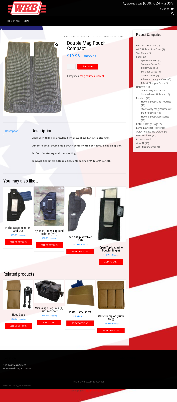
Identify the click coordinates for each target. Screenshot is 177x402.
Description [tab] (11, 130)
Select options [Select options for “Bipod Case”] (18, 325)
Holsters (140, 86)
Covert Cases (148, 75)
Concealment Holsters (153, 94)
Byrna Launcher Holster (149, 127)
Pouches (75, 36)
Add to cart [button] (111, 261)
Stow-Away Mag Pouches (155, 108)
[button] (57, 45)
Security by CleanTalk (95, 390)
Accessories (142, 139)
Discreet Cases (149, 71)
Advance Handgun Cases (154, 79)
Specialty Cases (149, 60)
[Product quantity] (71, 67)
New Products (143, 135)
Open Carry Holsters (152, 90)
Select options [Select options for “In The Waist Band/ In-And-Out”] (18, 242)
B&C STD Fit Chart (146, 45)
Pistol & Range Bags (147, 124)
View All (100, 76)
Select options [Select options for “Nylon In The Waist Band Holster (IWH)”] (49, 245)
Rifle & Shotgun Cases (153, 83)
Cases (139, 56)
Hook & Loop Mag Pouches (156, 101)
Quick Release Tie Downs (150, 131)
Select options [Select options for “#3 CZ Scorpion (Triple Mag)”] (111, 330)
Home (66, 36)
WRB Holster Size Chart (148, 49)
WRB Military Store (146, 146)
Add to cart (88, 66)
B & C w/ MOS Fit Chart (18, 21)
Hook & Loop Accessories (155, 116)
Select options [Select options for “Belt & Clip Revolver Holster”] (80, 251)
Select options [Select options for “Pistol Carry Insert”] (80, 323)
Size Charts (142, 53)
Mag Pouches (87, 36)
